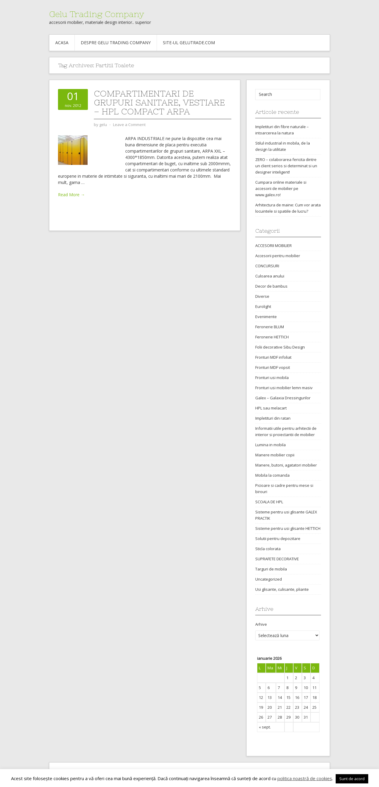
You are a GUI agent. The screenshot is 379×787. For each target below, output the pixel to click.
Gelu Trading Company (96, 14)
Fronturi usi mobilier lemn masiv (284, 387)
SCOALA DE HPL (269, 501)
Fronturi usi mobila (272, 377)
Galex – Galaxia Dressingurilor (283, 398)
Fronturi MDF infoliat (273, 357)
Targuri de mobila (271, 569)
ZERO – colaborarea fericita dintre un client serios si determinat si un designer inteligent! (286, 166)
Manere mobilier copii (274, 455)
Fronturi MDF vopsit (272, 367)
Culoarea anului (269, 276)
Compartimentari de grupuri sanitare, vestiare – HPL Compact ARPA (159, 102)
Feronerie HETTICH (272, 337)
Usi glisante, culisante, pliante (282, 589)
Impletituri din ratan (273, 418)
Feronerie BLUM (269, 326)
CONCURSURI (267, 266)
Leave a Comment (129, 124)
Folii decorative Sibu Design (280, 347)
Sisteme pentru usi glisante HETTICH (287, 528)
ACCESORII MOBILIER (273, 245)
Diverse (262, 296)
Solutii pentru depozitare (277, 538)
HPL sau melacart (271, 408)
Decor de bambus (271, 286)
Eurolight (263, 306)
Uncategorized (268, 579)
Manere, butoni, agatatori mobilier (286, 465)
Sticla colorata (268, 548)
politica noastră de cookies (304, 778)
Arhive (261, 624)
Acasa (61, 42)
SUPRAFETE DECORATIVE (277, 559)
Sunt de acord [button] (352, 778)
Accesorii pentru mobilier (277, 255)
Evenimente (266, 316)
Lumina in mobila (270, 444)
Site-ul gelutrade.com (189, 42)
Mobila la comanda (272, 475)
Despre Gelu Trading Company (116, 42)
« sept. (265, 727)
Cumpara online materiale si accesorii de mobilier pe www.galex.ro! (280, 188)
